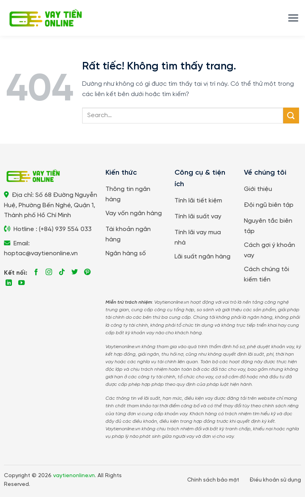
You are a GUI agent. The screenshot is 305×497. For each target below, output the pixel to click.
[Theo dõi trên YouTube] (21, 283)
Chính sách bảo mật (213, 480)
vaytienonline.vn (74, 476)
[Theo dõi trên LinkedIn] (9, 283)
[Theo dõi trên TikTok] (62, 272)
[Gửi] (291, 115)
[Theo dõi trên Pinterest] (87, 272)
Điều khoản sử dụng (275, 480)
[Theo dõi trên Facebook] (36, 272)
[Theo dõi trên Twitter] (74, 272)
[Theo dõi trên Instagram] (49, 272)
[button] (293, 18)
